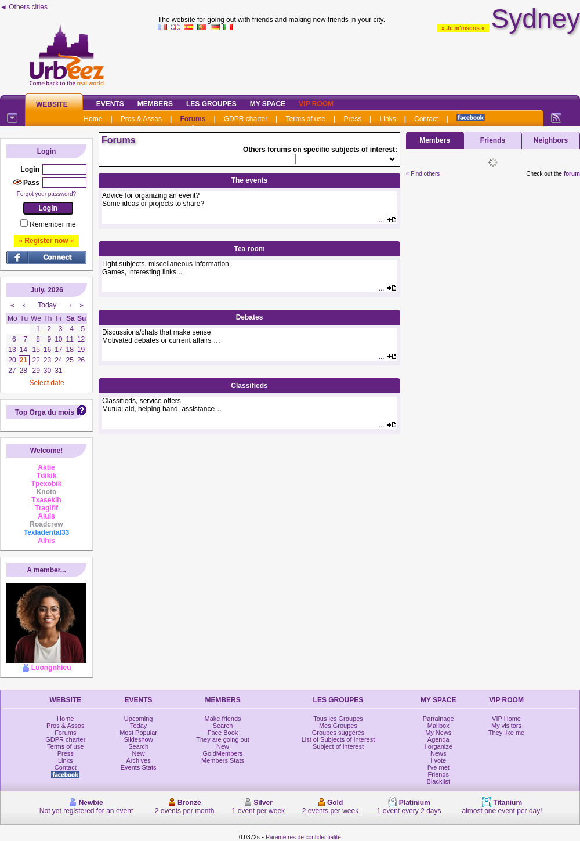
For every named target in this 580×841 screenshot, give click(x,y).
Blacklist (438, 781)
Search (138, 746)
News (438, 753)
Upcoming (138, 718)
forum (572, 174)
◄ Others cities (24, 7)
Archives (138, 760)
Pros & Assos (141, 119)
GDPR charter (245, 119)
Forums (192, 119)
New (138, 753)
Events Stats (139, 767)
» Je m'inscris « (462, 28)
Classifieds (249, 386)
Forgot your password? (46, 194)
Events (110, 104)
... (388, 220)
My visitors (506, 725)
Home (93, 119)
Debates (249, 317)
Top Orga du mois (44, 412)
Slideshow (138, 739)
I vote (438, 760)
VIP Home (506, 718)
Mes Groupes (338, 725)
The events (249, 180)
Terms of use (306, 119)
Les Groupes (211, 104)
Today (138, 725)
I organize (438, 746)
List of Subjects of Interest (338, 739)
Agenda (438, 739)
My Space (268, 104)
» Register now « (46, 241)
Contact (426, 119)
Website (52, 104)
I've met (438, 767)
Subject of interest (338, 746)
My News (438, 732)
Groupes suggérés (338, 732)
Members (155, 104)
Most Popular (138, 732)
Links (388, 119)
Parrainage (438, 718)
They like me (506, 732)
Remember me (52, 224)
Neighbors (551, 140)
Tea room (249, 249)
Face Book (223, 732)
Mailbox (438, 725)
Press (353, 119)
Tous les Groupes (338, 718)
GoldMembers (223, 753)
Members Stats (222, 760)
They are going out (222, 739)
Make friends (223, 718)
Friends (492, 140)
